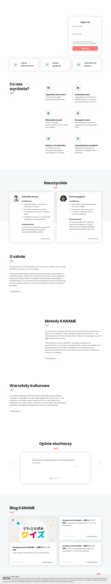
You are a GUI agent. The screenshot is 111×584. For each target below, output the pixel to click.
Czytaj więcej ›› (93, 43)
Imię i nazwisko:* (77, 26)
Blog (59, 4)
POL (91, 9)
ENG (94, 9)
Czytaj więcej (44, 239)
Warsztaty (68, 4)
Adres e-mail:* (77, 34)
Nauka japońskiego (37, 4)
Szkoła (51, 4)
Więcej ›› (71, 581)
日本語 (99, 9)
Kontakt (79, 4)
